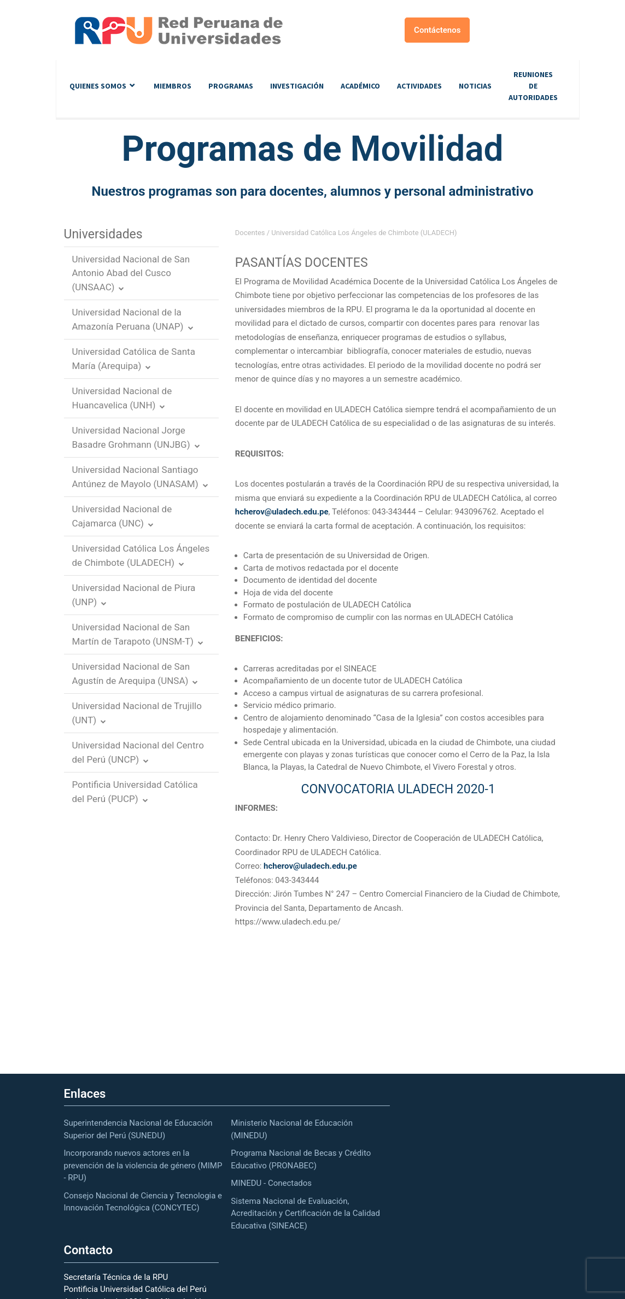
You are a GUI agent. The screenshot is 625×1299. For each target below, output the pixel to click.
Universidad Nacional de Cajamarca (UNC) (122, 516)
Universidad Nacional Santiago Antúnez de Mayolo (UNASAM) (135, 476)
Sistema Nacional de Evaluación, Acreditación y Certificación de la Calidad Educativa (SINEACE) (305, 1213)
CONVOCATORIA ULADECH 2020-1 (398, 789)
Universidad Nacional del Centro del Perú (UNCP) (138, 752)
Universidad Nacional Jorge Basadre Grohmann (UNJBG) (131, 437)
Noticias (475, 86)
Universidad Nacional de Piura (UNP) (134, 594)
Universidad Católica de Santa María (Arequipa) (133, 358)
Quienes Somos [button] (97, 86)
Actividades (419, 86)
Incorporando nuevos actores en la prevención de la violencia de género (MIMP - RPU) (143, 1165)
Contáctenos (437, 30)
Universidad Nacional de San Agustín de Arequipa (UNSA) (131, 673)
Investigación (297, 86)
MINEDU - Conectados (271, 1183)
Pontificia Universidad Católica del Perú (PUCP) (135, 791)
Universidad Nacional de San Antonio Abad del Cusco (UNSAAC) (131, 273)
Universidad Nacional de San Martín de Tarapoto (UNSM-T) (133, 634)
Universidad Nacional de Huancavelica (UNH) (122, 398)
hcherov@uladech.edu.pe (282, 512)
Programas (230, 86)
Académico (360, 86)
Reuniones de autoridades (533, 85)
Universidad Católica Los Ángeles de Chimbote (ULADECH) (141, 555)
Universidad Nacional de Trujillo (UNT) (137, 712)
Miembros (172, 86)
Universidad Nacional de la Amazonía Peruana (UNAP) (128, 319)
